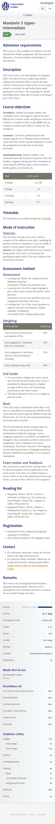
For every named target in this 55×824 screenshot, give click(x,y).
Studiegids (47, 3)
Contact (41, 814)
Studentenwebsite (18, 814)
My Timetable (44, 218)
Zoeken (29, 15)
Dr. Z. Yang (47, 613)
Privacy (32, 814)
